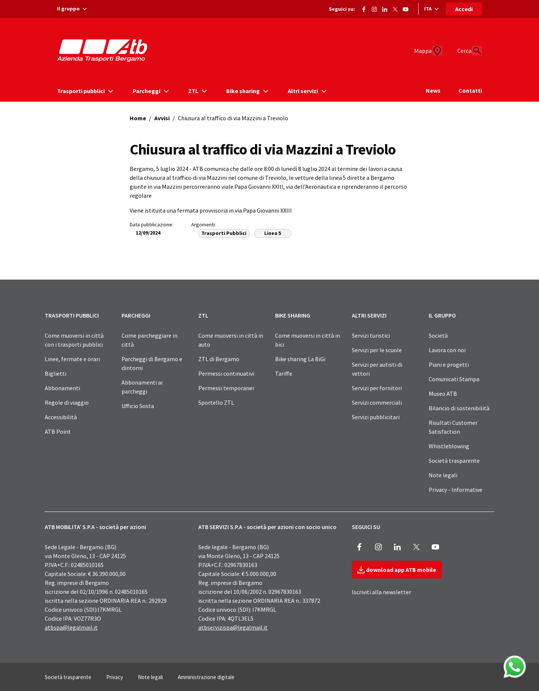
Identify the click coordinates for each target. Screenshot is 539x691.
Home (138, 118)
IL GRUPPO (442, 315)
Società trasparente (454, 460)
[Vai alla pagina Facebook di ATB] (363, 8)
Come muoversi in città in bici (307, 340)
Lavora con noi (447, 350)
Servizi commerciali (377, 402)
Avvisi (162, 118)
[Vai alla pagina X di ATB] (395, 8)
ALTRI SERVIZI (369, 315)
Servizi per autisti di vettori (377, 369)
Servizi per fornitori (377, 388)
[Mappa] (420, 51)
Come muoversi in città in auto (230, 340)
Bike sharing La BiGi (300, 359)
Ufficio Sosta (138, 406)
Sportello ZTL (216, 402)
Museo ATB (443, 393)
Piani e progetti (449, 364)
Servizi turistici (371, 335)
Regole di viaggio (67, 402)
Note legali (443, 475)
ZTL (203, 315)
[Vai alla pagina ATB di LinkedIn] (384, 8)
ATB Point (58, 431)
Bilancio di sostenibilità (459, 408)
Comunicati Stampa (454, 379)
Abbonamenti (62, 388)
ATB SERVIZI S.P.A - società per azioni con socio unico (267, 527)
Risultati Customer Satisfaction (453, 427)
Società (438, 335)
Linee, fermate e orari (72, 359)
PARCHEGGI (136, 315)
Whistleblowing (449, 446)
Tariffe (283, 373)
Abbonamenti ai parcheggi (142, 387)
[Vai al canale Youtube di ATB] (405, 8)
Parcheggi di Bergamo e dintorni (152, 363)
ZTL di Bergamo (218, 359)
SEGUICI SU (366, 527)
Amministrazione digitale (206, 677)
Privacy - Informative (455, 489)
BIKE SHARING (292, 315)
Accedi (464, 9)
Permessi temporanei (226, 388)
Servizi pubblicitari (376, 417)
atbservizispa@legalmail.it (233, 627)
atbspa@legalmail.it (71, 627)
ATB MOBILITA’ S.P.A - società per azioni (95, 527)
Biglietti (55, 373)
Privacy (114, 677)
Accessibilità (61, 417)
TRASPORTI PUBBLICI (72, 315)
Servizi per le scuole (377, 350)
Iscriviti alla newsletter (381, 592)
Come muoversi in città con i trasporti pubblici (74, 340)
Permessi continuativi (226, 373)
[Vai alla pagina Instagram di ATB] (374, 8)
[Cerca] (473, 51)
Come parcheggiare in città (149, 340)
